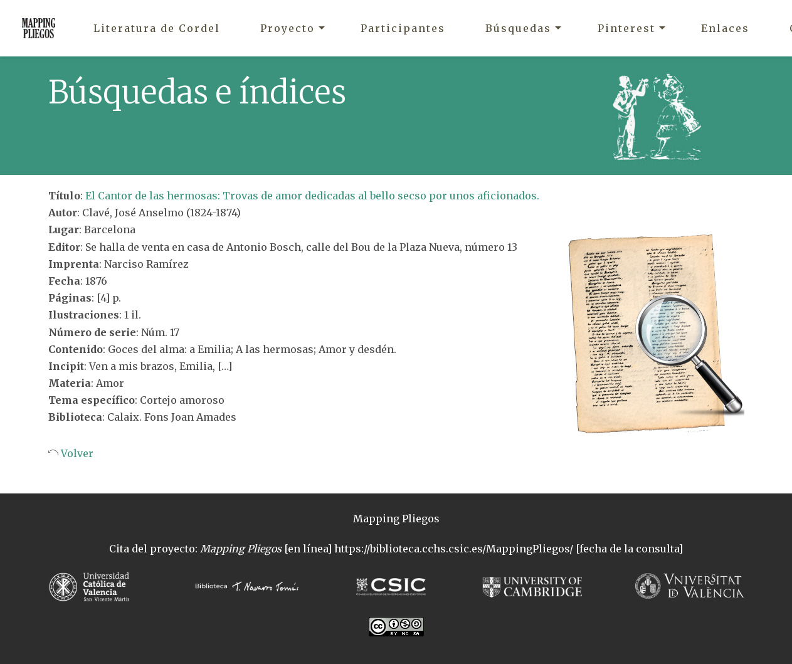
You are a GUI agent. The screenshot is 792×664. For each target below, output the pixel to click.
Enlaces (725, 28)
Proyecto (287, 28)
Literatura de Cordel (156, 28)
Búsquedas (518, 28)
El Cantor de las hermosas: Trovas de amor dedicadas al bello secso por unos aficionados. (312, 195)
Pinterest (626, 28)
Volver (75, 453)
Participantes (403, 28)
